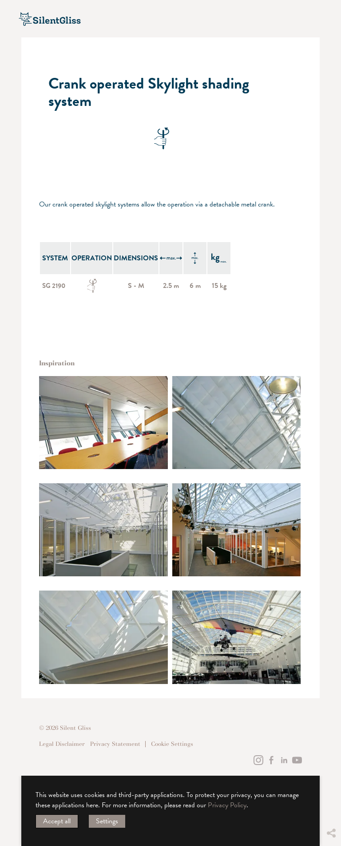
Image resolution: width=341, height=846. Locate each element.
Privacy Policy (227, 805)
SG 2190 (54, 285)
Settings (107, 821)
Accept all (57, 821)
